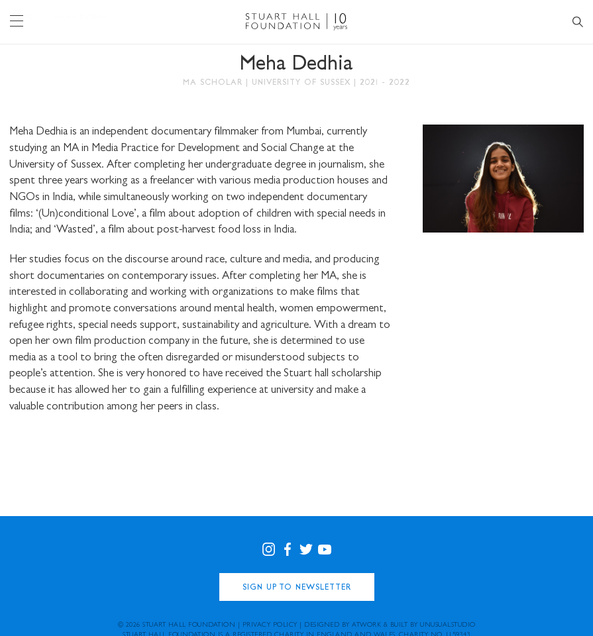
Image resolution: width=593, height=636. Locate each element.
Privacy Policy (270, 625)
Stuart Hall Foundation (188, 625)
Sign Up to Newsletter (297, 588)
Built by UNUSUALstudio (433, 625)
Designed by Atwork (342, 625)
